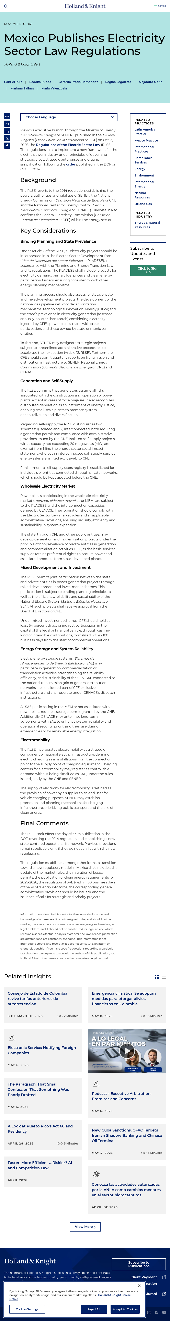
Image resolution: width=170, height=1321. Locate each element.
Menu (162, 6)
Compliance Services (143, 160)
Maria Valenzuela (54, 88)
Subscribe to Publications (138, 1264)
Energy (140, 169)
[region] (74, 1299)
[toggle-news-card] (157, 977)
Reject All (94, 1309)
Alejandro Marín (150, 82)
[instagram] (149, 1312)
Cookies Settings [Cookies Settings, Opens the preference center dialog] (27, 1309)
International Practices (144, 149)
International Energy (144, 184)
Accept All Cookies (125, 1309)
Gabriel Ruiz (13, 82)
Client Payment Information (144, 1280)
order (70, 164)
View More (84, 1227)
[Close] (139, 1285)
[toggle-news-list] (164, 977)
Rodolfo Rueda (40, 82)
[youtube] (164, 1312)
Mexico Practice (146, 140)
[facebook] (156, 1312)
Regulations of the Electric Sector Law (68, 145)
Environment (144, 175)
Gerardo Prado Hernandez (78, 82)
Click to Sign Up (148, 270)
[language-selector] (68, 117)
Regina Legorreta (118, 82)
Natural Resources (142, 195)
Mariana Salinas (22, 88)
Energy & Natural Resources (147, 225)
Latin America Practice (145, 132)
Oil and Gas (143, 204)
